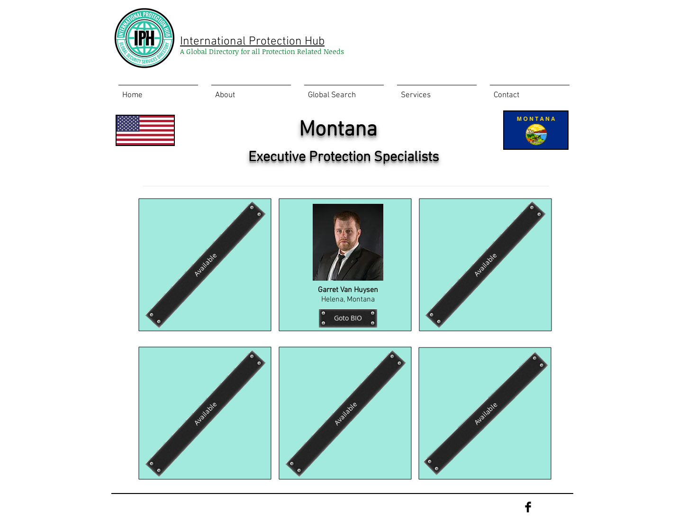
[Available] (205, 264)
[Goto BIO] (348, 318)
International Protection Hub (252, 42)
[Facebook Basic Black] (528, 507)
